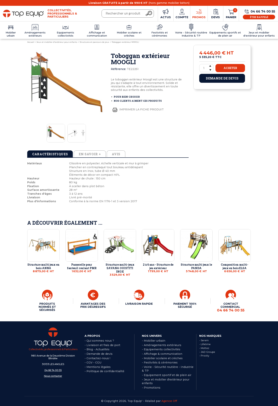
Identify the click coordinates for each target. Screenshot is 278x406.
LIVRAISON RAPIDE (139, 303)
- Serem (204, 340)
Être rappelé (259, 17)
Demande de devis (222, 78)
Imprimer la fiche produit (137, 109)
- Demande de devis (99, 354)
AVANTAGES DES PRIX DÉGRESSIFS (93, 305)
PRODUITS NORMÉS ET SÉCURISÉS (47, 307)
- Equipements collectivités (161, 349)
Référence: (118, 69)
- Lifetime (205, 344)
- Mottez (204, 348)
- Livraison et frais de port (102, 345)
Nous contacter (53, 375)
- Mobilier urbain (153, 340)
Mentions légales (98, 367)
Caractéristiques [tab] (50, 154)
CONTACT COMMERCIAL (230, 307)
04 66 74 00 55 (53, 370)
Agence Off (169, 401)
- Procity (204, 355)
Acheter (230, 68)
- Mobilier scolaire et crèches (162, 358)
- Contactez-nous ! (97, 358)
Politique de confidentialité (105, 371)
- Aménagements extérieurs (161, 345)
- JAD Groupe (207, 352)
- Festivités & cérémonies (160, 362)
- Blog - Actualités (97, 349)
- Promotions (151, 387)
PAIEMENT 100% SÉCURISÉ (184, 305)
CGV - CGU (93, 362)
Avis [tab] (116, 154)
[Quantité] (206, 68)
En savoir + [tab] (90, 154)
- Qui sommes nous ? (99, 340)
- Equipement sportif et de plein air (166, 375)
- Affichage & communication (162, 354)
